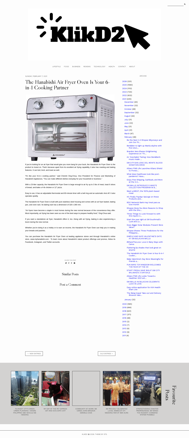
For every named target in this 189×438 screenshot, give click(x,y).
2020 (124, 304)
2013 (124, 328)
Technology (99, 67)
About (132, 67)
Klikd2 (84, 434)
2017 (124, 314)
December (129, 102)
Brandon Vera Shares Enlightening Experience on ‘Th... (142, 152)
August (127, 116)
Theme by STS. (101, 434)
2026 (124, 81)
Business (76, 67)
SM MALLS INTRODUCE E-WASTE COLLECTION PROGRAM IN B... (142, 186)
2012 (124, 332)
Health (112, 67)
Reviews (86, 67)
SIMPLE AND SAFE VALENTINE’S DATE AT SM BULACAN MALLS (144, 237)
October (128, 109)
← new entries (34, 354)
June (126, 123)
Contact (122, 67)
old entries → (106, 354)
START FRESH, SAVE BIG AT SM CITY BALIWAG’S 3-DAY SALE (143, 271)
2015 (124, 322)
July (126, 120)
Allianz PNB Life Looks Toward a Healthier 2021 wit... (141, 277)
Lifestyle (56, 67)
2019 (124, 307)
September (129, 113)
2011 (124, 336)
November (129, 105)
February (128, 137)
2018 (124, 311)
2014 (124, 325)
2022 (124, 95)
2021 (124, 99)
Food (66, 67)
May (126, 126)
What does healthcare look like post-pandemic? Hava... (143, 175)
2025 (124, 85)
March (127, 134)
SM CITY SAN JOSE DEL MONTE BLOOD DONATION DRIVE (145, 164)
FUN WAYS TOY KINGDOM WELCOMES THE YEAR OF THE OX (144, 266)
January (128, 300)
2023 (124, 92)
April (126, 130)
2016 (124, 318)
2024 (124, 88)
